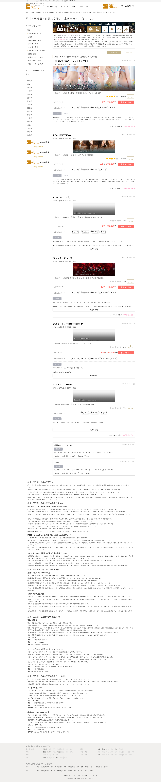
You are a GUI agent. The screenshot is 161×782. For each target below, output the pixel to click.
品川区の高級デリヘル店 (72, 12)
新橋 (86, 767)
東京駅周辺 (58, 767)
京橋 (75, 770)
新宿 (65, 767)
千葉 (58, 752)
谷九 (86, 770)
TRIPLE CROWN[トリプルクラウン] (70, 61)
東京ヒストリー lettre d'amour (68, 324)
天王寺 (53, 770)
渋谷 (38, 767)
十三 (82, 770)
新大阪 (47, 770)
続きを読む (94, 249)
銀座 (52, 767)
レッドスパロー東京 (62, 385)
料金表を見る (126, 102)
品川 (42, 767)
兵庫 (116, 749)
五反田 (96, 767)
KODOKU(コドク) (61, 197)
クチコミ (130, 96)
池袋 (69, 767)
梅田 (38, 770)
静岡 (57, 757)
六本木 (47, 767)
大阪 (99, 749)
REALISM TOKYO (62, 135)
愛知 (44, 757)
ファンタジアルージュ (63, 258)
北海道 (45, 749)
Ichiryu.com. (77, 778)
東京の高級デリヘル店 (54, 12)
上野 (90, 767)
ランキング (128, 52)
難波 (42, 770)
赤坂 (82, 767)
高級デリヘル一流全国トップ (35, 12)
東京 (44, 752)
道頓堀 (70, 770)
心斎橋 (64, 770)
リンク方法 (93, 775)
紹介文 (66, 113)
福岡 (99, 755)
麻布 (77, 767)
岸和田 (91, 770)
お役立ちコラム (69, 775)
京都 (103, 749)
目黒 (100, 767)
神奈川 (49, 752)
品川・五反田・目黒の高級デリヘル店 (95, 12)
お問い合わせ (82, 775)
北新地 (59, 770)
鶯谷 (73, 767)
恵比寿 (106, 767)
